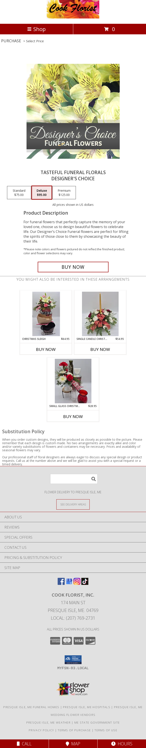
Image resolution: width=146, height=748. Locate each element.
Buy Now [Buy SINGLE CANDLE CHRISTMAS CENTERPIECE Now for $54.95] (100, 349)
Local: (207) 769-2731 (73, 618)
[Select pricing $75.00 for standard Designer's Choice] (19, 192)
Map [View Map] (73, 744)
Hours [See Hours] (121, 744)
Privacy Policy (41, 730)
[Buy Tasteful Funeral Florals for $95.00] (73, 267)
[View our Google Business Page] (69, 583)
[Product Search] (74, 479)
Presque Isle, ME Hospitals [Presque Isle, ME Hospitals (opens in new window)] (86, 707)
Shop (36, 29)
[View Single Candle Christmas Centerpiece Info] (100, 314)
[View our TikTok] (84, 583)
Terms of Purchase (74, 730)
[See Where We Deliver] (73, 504)
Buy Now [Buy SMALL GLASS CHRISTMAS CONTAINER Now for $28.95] (73, 416)
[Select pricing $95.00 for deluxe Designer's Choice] (42, 192)
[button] (73, 659)
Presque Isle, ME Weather (48, 722)
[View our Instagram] (76, 583)
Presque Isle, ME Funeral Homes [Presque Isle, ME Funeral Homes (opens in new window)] (31, 707)
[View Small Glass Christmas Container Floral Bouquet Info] (73, 381)
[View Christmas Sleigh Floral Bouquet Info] (46, 314)
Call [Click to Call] (24, 744)
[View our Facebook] (61, 583)
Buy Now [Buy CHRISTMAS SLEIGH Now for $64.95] (46, 349)
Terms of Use (105, 730)
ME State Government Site (97, 722)
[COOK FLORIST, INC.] (73, 17)
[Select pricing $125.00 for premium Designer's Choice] (64, 192)
